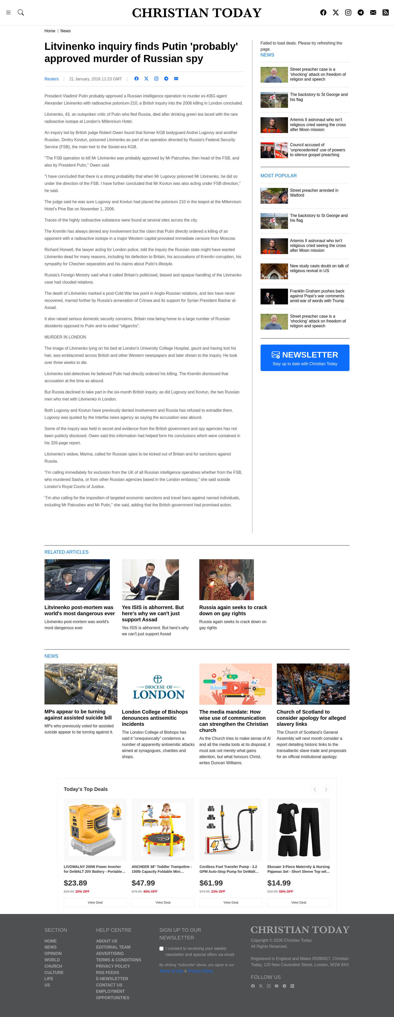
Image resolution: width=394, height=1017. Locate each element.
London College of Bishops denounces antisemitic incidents (155, 718)
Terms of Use (171, 971)
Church (53, 966)
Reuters (51, 79)
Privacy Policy (113, 966)
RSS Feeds (107, 972)
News (65, 31)
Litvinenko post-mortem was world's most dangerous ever (79, 610)
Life (48, 979)
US (47, 985)
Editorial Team (113, 947)
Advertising (110, 953)
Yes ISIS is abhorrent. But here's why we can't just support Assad (153, 613)
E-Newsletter (112, 979)
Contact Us (109, 985)
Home (49, 31)
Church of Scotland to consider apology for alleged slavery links (311, 718)
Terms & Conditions (118, 960)
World (52, 960)
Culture (54, 972)
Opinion (53, 953)
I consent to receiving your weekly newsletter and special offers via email (199, 951)
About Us (106, 941)
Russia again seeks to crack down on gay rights (233, 610)
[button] (8, 13)
